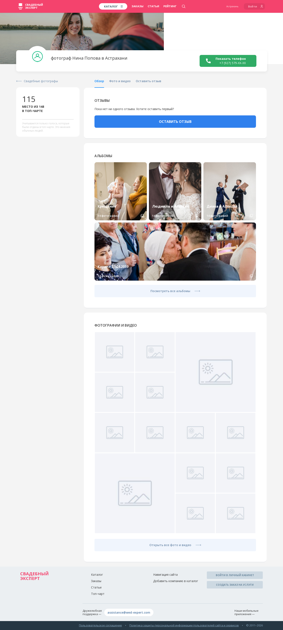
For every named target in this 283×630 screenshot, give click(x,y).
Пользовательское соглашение (100, 625)
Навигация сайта (165, 575)
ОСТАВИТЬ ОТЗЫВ (175, 121)
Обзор (99, 81)
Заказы (137, 6)
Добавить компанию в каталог (175, 581)
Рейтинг (170, 6)
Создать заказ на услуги (235, 585)
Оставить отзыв (148, 81)
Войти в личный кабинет (235, 575)
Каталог (97, 575)
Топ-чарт (97, 594)
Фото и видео (120, 81)
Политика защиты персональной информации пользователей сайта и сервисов (184, 625)
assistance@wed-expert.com (128, 612)
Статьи (153, 6)
